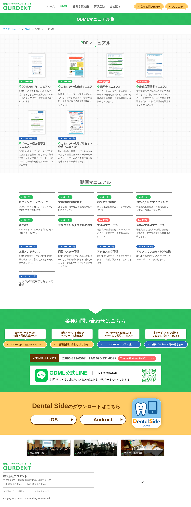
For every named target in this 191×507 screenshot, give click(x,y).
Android (103, 419)
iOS (53, 419)
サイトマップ (42, 491)
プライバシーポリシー (14, 491)
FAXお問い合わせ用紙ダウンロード (138, 358)
